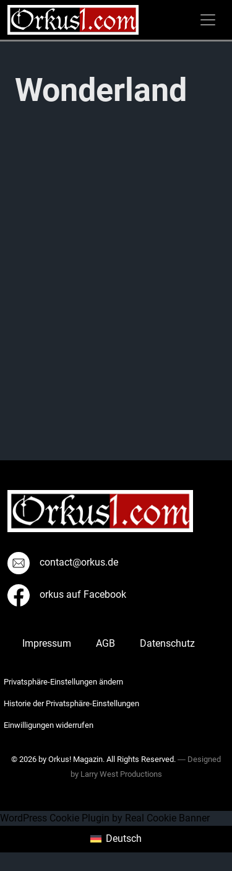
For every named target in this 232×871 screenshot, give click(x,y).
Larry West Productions (121, 774)
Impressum (46, 643)
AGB (105, 643)
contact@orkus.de (62, 562)
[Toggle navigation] (208, 20)
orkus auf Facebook (66, 594)
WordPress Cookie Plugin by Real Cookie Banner (105, 818)
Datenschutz (167, 643)
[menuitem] (115, 839)
